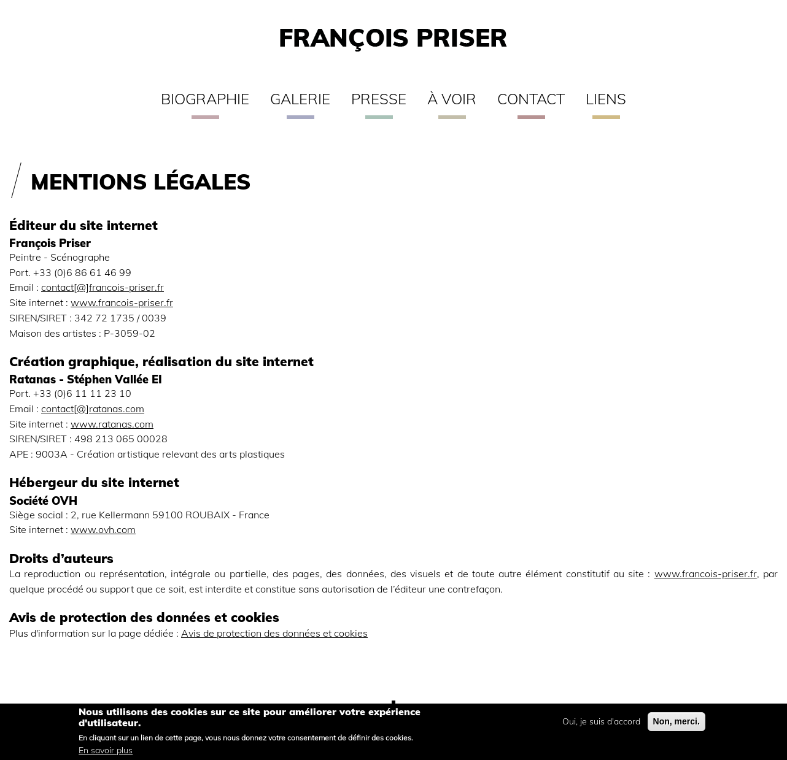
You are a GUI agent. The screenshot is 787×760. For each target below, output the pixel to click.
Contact (531, 99)
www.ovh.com (103, 529)
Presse (378, 99)
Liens (606, 99)
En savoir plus (106, 753)
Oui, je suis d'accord (601, 724)
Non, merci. (676, 724)
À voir (451, 99)
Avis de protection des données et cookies (274, 632)
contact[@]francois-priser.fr (102, 286)
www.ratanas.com (112, 423)
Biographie (205, 99)
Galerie (300, 99)
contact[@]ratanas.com (92, 408)
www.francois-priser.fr (122, 302)
